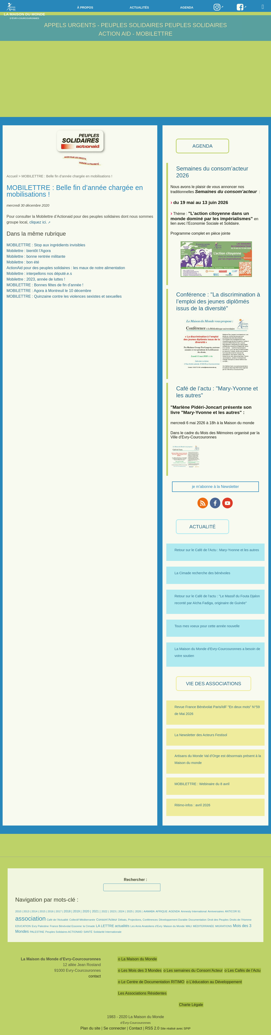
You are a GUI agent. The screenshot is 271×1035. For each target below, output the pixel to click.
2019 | (77, 911)
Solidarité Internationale (108, 931)
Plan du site (90, 1028)
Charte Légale (191, 1005)
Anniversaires (216, 911)
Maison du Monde (174, 926)
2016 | (52, 911)
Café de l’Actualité (57, 919)
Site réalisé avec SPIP (175, 1028)
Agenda (186, 7)
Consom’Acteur (106, 919)
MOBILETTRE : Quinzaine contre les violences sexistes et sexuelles (64, 296)
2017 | (60, 911)
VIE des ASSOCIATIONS (213, 683)
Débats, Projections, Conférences (138, 919)
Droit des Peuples (217, 919)
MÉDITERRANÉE (203, 926)
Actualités (139, 7)
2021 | (96, 911)
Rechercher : (135, 880)
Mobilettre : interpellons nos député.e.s (39, 274)
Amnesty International (194, 911)
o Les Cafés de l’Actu (243, 970)
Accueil (11, 176)
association (30, 918)
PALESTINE (37, 931)
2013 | (27, 911)
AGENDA (202, 146)
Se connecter (114, 1028)
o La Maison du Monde (137, 959)
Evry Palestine (40, 926)
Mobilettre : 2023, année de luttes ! (35, 279)
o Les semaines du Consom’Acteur (192, 970)
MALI (189, 926)
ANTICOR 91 (233, 911)
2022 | (105, 911)
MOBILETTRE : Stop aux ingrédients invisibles (45, 245)
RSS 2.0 (152, 1028)
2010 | (19, 911)
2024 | (122, 911)
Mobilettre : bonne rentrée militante (35, 256)
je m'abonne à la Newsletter (215, 487)
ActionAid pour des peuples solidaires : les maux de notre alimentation (65, 268)
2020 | (87, 911)
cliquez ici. (38, 222)
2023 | (113, 911)
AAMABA (149, 911)
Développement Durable (173, 919)
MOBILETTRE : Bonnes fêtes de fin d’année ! (44, 285)
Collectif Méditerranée (82, 919)
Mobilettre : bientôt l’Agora (28, 251)
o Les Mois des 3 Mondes (139, 970)
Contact (135, 1028)
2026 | (139, 911)
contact (95, 976)
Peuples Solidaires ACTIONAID (64, 931)
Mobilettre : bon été (22, 262)
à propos (85, 7)
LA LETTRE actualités (112, 926)
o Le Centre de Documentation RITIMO (151, 982)
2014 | (35, 911)
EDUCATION (23, 926)
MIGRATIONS (223, 926)
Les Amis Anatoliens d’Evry (146, 926)
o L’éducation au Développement (214, 982)
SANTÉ (88, 931)
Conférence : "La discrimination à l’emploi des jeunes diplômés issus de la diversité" (218, 301)
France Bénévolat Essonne (66, 926)
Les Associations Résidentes (142, 993)
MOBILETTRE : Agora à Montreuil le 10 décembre (48, 291)
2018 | (68, 911)
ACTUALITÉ (202, 526)
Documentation (198, 919)
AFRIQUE (162, 911)
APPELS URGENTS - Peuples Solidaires (104, 25)
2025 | (130, 911)
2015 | (43, 911)
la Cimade (89, 926)
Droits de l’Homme (240, 919)
